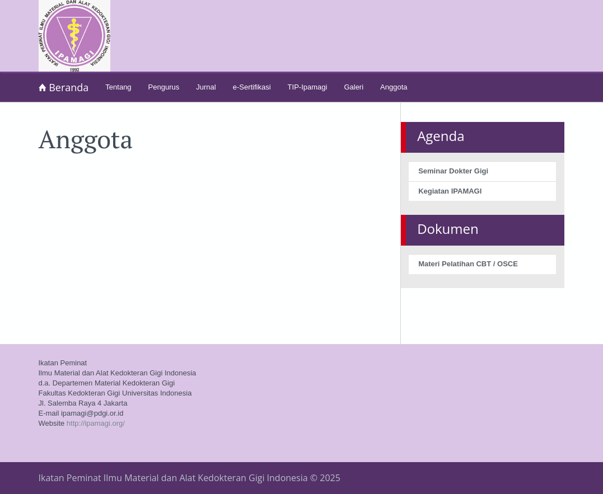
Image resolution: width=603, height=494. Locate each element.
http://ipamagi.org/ (96, 423)
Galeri (353, 87)
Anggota (393, 87)
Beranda (64, 87)
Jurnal (206, 87)
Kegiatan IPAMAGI (450, 191)
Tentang (118, 87)
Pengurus (164, 87)
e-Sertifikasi (252, 87)
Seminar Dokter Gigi (453, 171)
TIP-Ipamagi (308, 87)
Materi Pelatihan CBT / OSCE (468, 264)
